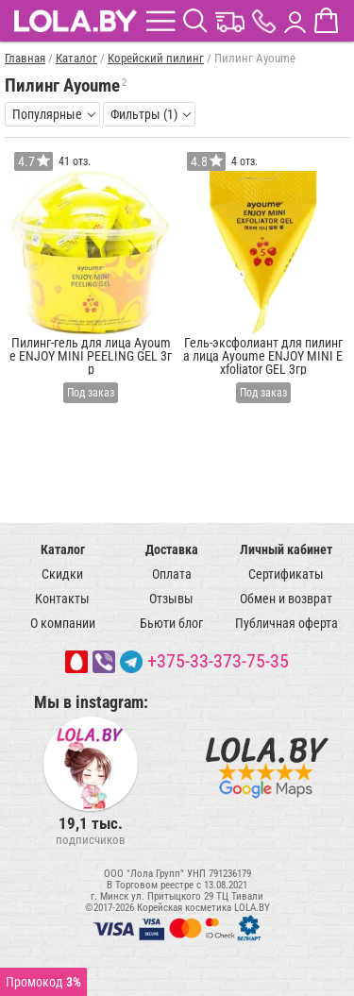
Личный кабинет (286, 549)
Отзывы (171, 598)
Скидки (62, 574)
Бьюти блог (171, 623)
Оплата (172, 574)
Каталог (63, 549)
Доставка (171, 549)
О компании (62, 623)
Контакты (62, 598)
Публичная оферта (286, 623)
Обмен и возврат (286, 598)
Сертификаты (286, 574)
